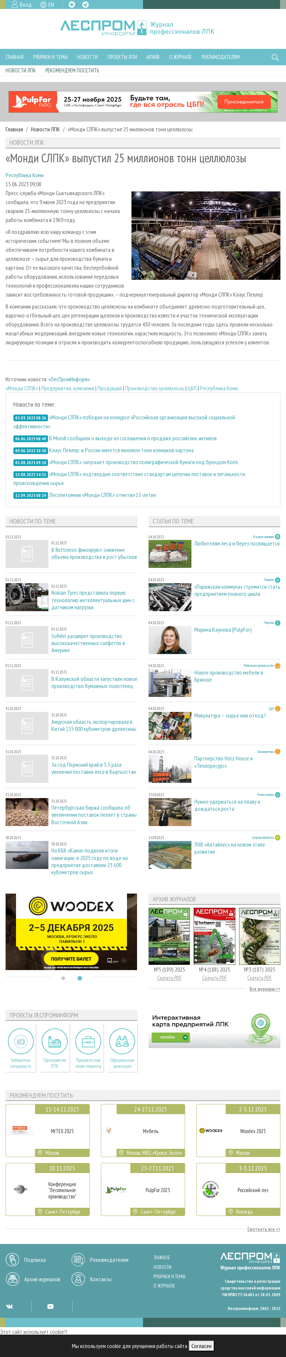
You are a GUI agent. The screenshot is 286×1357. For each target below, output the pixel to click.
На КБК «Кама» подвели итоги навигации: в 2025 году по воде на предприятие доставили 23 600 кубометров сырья (89, 861)
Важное (162, 1257)
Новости (87, 56)
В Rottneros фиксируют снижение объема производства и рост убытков (94, 553)
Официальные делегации (122, 1063)
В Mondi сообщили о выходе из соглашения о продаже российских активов (133, 438)
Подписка (35, 1259)
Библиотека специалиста (20, 1063)
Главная (14, 56)
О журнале (180, 56)
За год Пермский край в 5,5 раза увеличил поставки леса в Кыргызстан (93, 768)
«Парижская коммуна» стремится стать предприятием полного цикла (237, 590)
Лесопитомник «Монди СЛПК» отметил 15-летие (102, 494)
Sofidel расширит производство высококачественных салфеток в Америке (88, 643)
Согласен (201, 1346)
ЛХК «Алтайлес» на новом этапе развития (229, 848)
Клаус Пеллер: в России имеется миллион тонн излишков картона (121, 450)
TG (85, 4)
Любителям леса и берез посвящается (237, 543)
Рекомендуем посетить (72, 70)
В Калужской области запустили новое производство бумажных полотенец (94, 682)
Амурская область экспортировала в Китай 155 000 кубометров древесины (93, 725)
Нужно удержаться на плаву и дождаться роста (227, 805)
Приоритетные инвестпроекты (88, 1063)
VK (72, 4)
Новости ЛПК (21, 70)
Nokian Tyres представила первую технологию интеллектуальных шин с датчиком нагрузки (92, 599)
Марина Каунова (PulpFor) (223, 629)
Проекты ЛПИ (122, 56)
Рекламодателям (220, 56)
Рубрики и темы (50, 56)
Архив (152, 56)
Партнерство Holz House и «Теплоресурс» (223, 762)
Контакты (101, 1279)
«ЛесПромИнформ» (69, 379)
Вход (26, 4)
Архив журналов (42, 1279)
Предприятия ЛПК (54, 1063)
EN (51, 4)
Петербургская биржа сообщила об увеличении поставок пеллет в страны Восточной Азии (94, 814)
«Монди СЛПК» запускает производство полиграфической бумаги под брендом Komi (143, 462)
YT (50, 1306)
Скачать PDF (169, 977)
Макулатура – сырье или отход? (230, 715)
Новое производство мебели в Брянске (228, 676)
